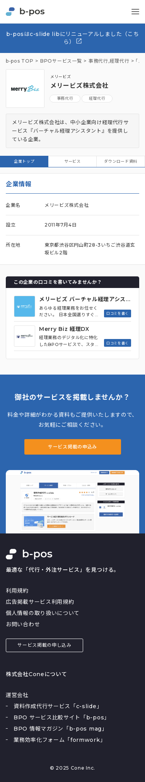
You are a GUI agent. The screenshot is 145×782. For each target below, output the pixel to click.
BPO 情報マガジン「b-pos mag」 (60, 728)
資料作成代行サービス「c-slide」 (58, 706)
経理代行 (120, 61)
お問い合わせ (23, 624)
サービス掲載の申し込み (44, 645)
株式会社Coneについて (36, 674)
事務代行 (65, 98)
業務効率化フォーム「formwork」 (60, 739)
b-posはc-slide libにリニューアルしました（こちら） (72, 38)
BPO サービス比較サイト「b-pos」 (62, 717)
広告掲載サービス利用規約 (40, 601)
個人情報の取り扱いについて (43, 613)
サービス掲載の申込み (72, 447)
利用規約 (17, 590)
